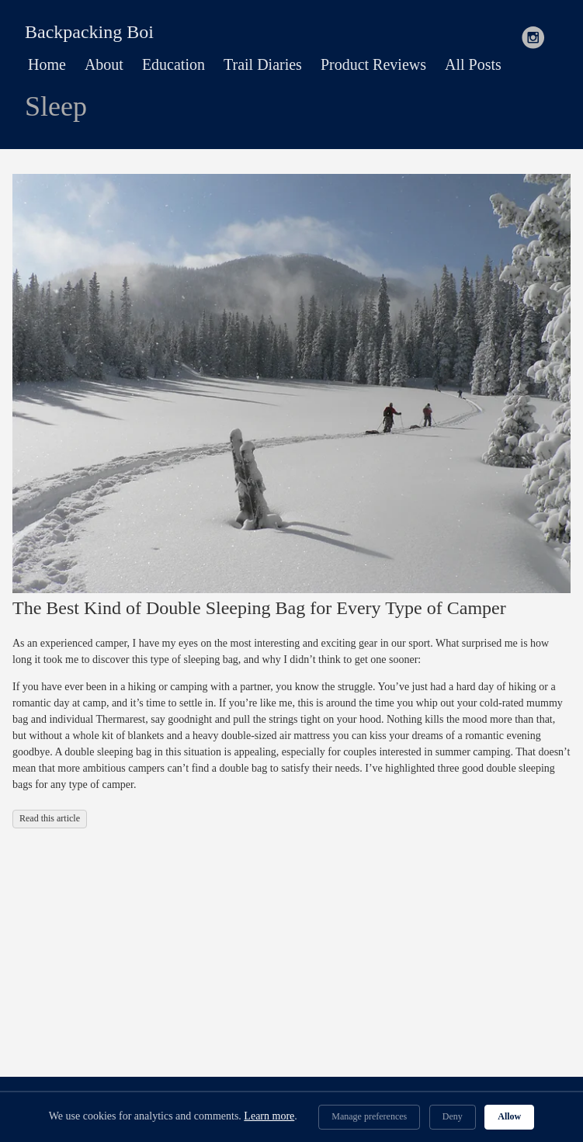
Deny (452, 1116)
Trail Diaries (263, 64)
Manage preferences (369, 1116)
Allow (509, 1116)
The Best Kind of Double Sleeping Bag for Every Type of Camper (259, 608)
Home (47, 64)
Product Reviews (373, 64)
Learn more (269, 1116)
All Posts (473, 64)
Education (173, 64)
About (104, 64)
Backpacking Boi (89, 32)
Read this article (49, 818)
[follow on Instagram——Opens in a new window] (538, 32)
